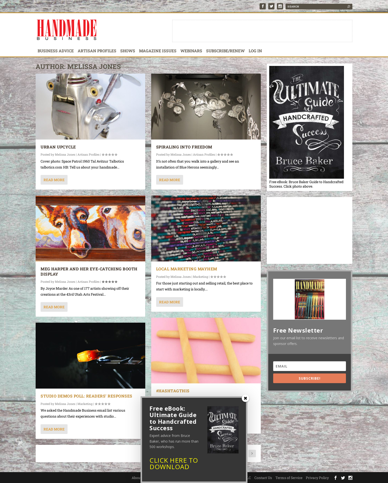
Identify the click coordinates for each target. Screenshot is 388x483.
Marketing (200, 277)
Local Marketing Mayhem (186, 268)
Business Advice (56, 51)
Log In (255, 51)
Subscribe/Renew (225, 51)
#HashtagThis (173, 390)
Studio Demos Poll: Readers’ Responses (86, 395)
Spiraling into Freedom (184, 146)
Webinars (191, 51)
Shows (127, 51)
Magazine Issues (157, 51)
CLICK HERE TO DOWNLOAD (173, 465)
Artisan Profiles (97, 51)
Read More (54, 179)
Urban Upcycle (58, 146)
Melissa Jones (65, 154)
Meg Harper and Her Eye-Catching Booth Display (89, 271)
